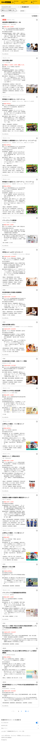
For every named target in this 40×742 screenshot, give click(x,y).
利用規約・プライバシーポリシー (23, 735)
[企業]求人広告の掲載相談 (6, 737)
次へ (26, 711)
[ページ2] (21, 711)
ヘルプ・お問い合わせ (5, 735)
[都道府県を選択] (10, 7)
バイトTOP (3, 731)
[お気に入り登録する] (37, 19)
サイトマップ (13, 735)
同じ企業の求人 (5, 53)
